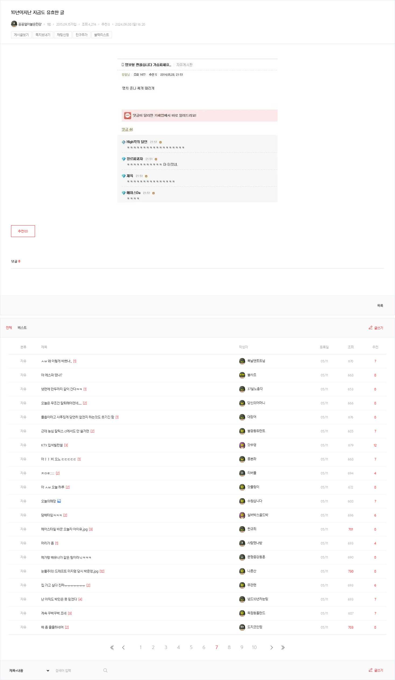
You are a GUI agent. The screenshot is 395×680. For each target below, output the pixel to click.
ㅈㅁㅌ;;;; (47, 473)
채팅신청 (63, 35)
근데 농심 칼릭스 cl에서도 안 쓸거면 (65, 431)
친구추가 (82, 35)
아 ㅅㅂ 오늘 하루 (52, 487)
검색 (106, 670)
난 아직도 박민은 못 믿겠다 (59, 599)
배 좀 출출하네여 (52, 627)
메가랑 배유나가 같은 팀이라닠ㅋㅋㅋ (66, 558)
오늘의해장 (48, 501)
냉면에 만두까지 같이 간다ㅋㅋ (61, 389)
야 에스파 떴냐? (51, 375)
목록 (380, 306)
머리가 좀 (47, 543)
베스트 (22, 328)
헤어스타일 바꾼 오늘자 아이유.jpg (64, 529)
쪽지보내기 (43, 35)
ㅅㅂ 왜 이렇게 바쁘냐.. (56, 361)
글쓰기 (378, 328)
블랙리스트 (101, 35)
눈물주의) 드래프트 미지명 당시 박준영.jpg (69, 571)
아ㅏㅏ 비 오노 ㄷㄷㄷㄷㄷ (58, 459)
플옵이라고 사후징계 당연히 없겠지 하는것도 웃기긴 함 (77, 417)
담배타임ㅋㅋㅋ (51, 515)
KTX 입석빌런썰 (52, 445)
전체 (9, 328)
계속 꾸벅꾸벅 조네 (54, 613)
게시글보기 (21, 35)
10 (254, 647)
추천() (23, 231)
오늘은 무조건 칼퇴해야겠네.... (61, 403)
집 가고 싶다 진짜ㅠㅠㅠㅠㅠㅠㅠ (63, 585)
